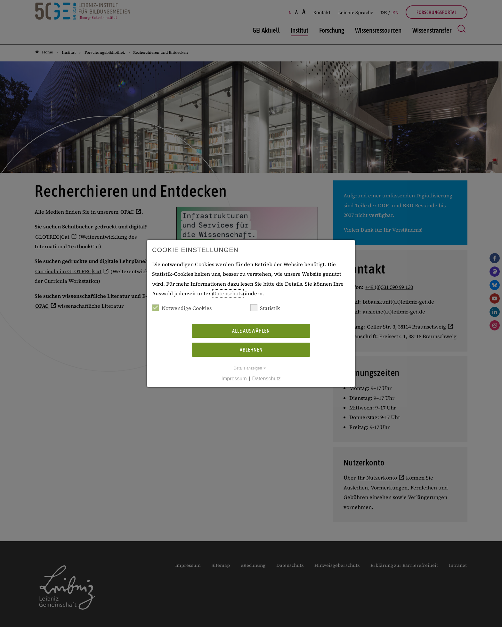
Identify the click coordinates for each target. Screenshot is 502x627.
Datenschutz (228, 293)
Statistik (265, 308)
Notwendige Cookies (182, 308)
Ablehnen (251, 350)
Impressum (234, 378)
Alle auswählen (251, 331)
